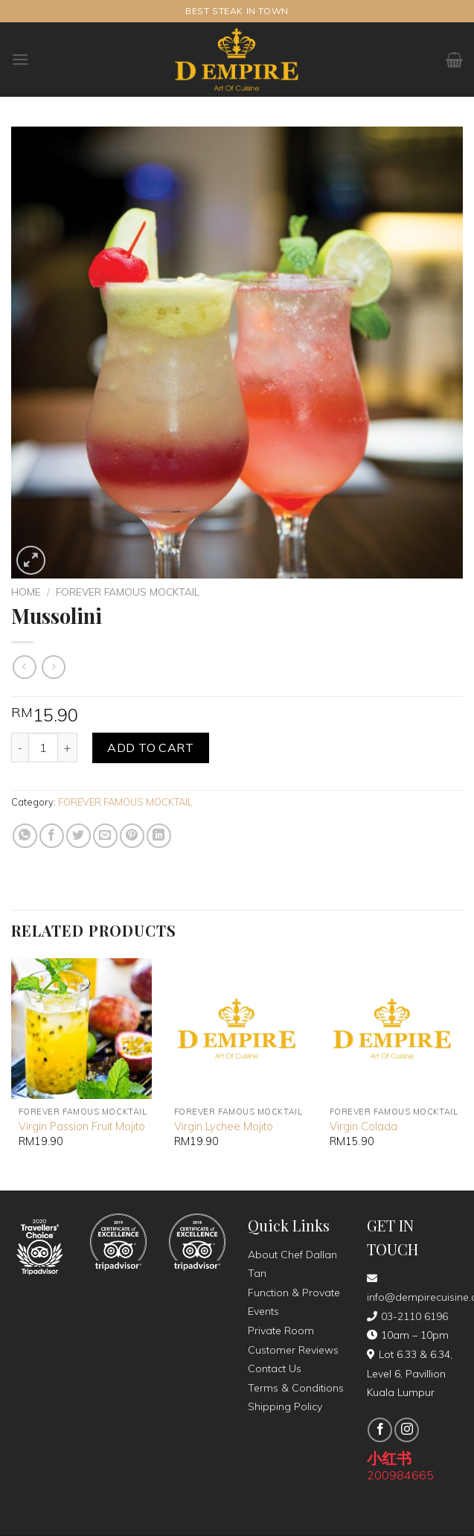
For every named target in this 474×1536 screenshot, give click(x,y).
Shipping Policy (285, 1406)
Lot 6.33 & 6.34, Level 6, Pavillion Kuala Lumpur (409, 1373)
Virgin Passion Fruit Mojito (82, 1126)
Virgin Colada (363, 1126)
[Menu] (20, 59)
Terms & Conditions (296, 1388)
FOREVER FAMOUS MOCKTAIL (127, 591)
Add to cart (150, 747)
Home (26, 591)
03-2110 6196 (407, 1316)
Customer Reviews (293, 1350)
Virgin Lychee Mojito (223, 1126)
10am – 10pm (408, 1335)
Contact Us (274, 1368)
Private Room (281, 1330)
